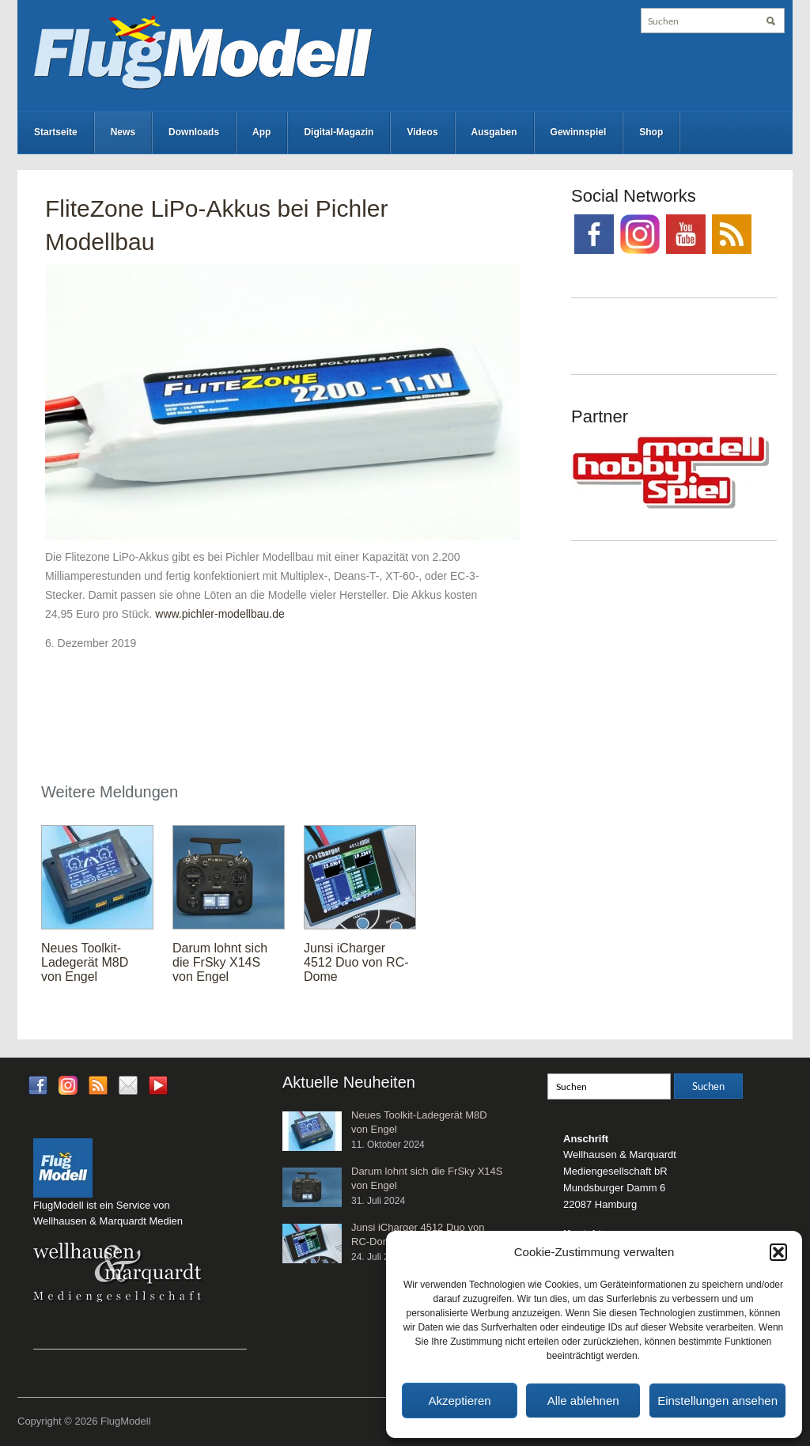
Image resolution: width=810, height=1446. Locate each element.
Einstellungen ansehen (717, 1400)
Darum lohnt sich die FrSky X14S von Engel (219, 962)
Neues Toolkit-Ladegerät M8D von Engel (84, 962)
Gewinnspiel (579, 132)
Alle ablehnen (583, 1400)
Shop (651, 132)
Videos (422, 132)
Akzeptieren (459, 1400)
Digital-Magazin (338, 132)
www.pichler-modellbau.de (219, 614)
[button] (778, 1252)
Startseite (56, 132)
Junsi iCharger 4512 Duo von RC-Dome (356, 962)
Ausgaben (494, 132)
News (123, 132)
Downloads (193, 132)
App (261, 132)
